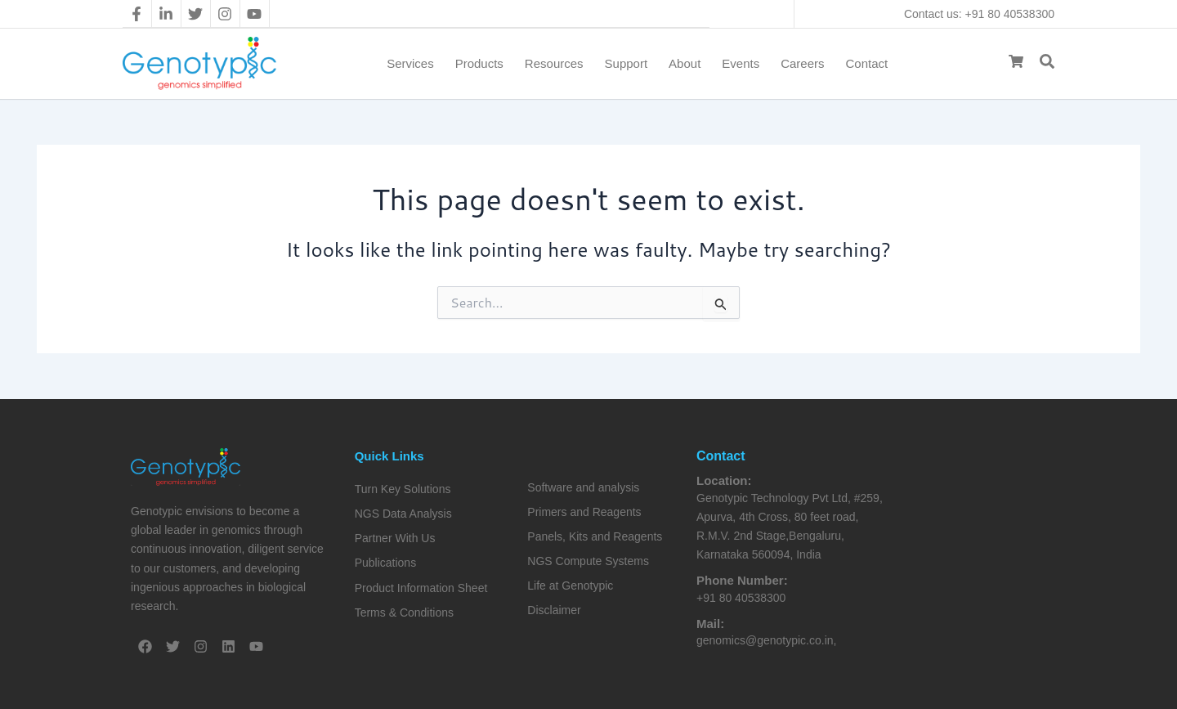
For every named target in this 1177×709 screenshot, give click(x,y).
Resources (554, 63)
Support (626, 63)
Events (740, 63)
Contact (867, 63)
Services (410, 63)
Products (479, 63)
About (684, 63)
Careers (802, 63)
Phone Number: (742, 580)
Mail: (710, 623)
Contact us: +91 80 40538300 (979, 13)
